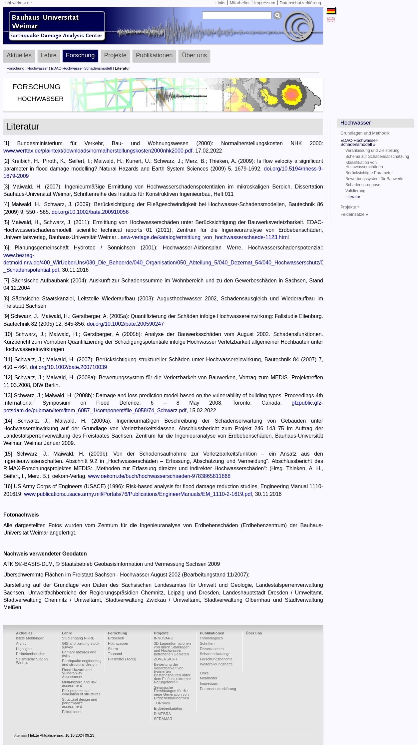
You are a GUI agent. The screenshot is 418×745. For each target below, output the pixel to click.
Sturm (113, 649)
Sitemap (20, 735)
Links (220, 2)
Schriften (207, 643)
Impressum (264, 2)
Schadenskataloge (215, 654)
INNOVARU (163, 638)
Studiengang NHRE (78, 638)
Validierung (355, 190)
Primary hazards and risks (79, 654)
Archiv (21, 643)
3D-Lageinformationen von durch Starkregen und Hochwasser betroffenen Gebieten (172, 648)
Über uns (194, 55)
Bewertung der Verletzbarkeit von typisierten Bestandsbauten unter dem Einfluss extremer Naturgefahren (172, 673)
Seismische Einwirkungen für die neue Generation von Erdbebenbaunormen (171, 692)
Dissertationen (212, 649)
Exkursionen (72, 712)
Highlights (24, 649)
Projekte (115, 55)
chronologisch (211, 638)
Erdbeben (116, 638)
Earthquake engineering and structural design (82, 662)
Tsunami (115, 654)
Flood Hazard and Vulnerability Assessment (77, 673)
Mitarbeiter (240, 2)
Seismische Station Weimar (32, 661)
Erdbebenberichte (30, 654)
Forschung (80, 55)
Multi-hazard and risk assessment (79, 684)
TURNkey (162, 703)
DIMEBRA (162, 714)
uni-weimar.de (18, 2)
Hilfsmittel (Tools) (122, 659)
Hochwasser (37, 68)
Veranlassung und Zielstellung (372, 150)
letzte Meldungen (30, 638)
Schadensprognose (362, 185)
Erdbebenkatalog (168, 708)
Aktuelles (19, 55)
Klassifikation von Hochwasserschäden (364, 164)
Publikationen (154, 55)
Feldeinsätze (354, 214)
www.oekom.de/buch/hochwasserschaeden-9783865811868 (159, 476)
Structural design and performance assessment (79, 702)
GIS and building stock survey (80, 645)
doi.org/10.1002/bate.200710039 (68, 367)
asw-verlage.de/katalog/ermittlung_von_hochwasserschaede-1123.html (205, 237)
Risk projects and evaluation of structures (81, 692)
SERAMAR (163, 719)
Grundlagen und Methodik (364, 133)
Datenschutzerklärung (300, 2)
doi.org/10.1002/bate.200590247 (125, 324)
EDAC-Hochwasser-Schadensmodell (81, 68)
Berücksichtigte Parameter (369, 173)
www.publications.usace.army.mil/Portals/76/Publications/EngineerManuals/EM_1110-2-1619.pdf (138, 494)
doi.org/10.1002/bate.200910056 (90, 212)
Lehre (49, 55)
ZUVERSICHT (166, 659)
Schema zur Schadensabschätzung (377, 156)
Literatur (352, 196)
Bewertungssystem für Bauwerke (375, 179)
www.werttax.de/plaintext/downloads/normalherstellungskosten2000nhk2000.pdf (97, 151)
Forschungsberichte (216, 659)
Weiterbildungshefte (216, 664)
